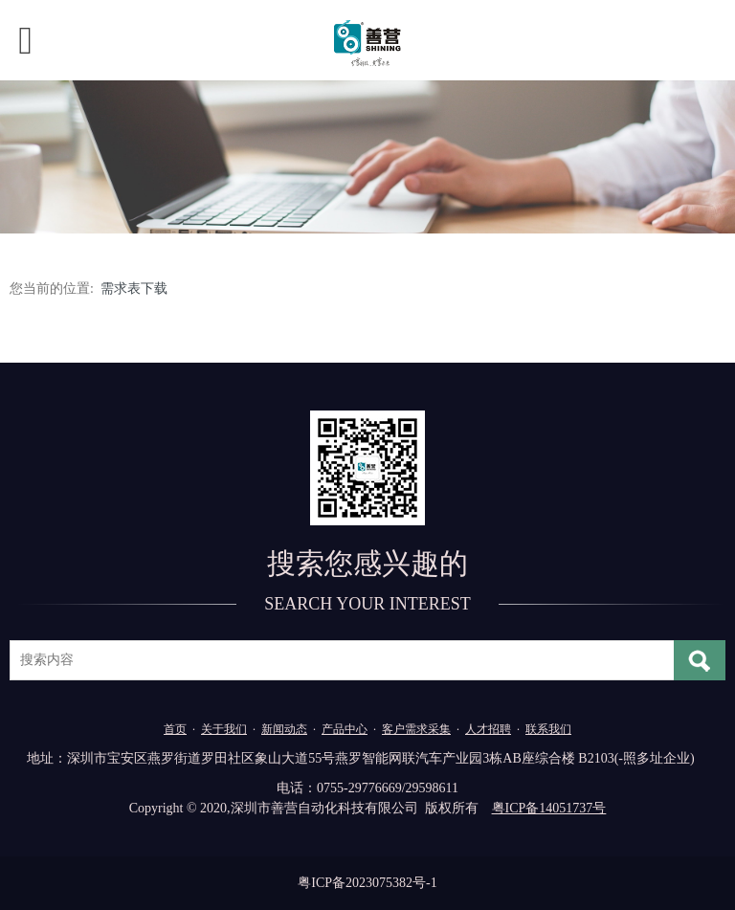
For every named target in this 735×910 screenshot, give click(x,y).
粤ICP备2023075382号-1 (367, 883)
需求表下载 (133, 288)
